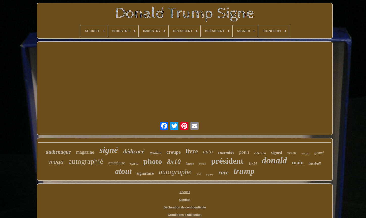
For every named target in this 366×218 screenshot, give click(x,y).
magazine (85, 152)
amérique (116, 162)
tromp (202, 163)
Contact (184, 200)
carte (134, 163)
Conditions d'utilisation (185, 215)
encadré (291, 153)
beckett (306, 153)
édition (260, 153)
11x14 (253, 163)
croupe (174, 152)
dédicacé (133, 151)
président (227, 160)
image (190, 163)
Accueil (184, 192)
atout (123, 171)
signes (209, 174)
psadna (155, 152)
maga (56, 161)
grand (319, 153)
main (298, 162)
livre (192, 151)
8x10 (174, 161)
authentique (58, 152)
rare (223, 172)
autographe (175, 172)
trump (244, 171)
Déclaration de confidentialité (185, 207)
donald (274, 160)
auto (208, 151)
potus (244, 152)
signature (145, 173)
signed (276, 152)
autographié (86, 161)
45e (199, 174)
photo (152, 161)
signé (108, 150)
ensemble (226, 152)
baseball (315, 163)
